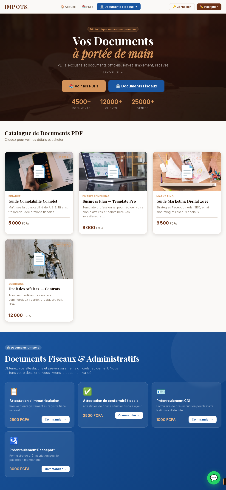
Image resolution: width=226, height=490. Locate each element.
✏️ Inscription (209, 7)
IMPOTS (17, 6)
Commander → (55, 419)
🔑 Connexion (181, 7)
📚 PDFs (87, 7)
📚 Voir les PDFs (83, 86)
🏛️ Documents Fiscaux (118, 7)
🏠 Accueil (68, 7)
